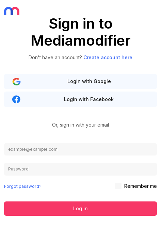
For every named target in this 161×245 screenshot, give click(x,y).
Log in (80, 208)
